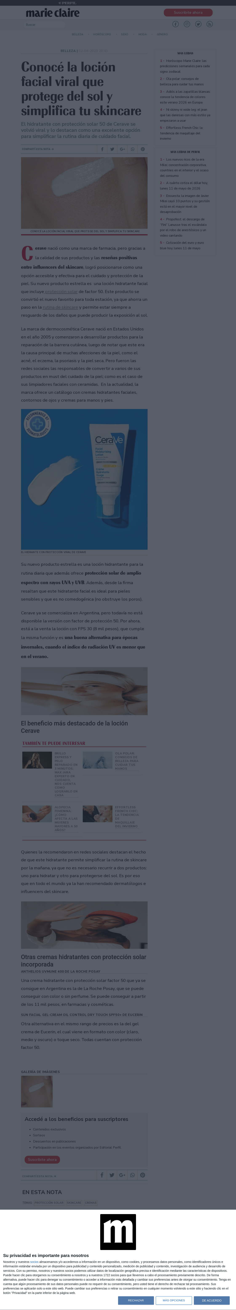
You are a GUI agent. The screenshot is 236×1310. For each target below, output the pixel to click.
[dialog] (118, 1260)
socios (34, 1261)
